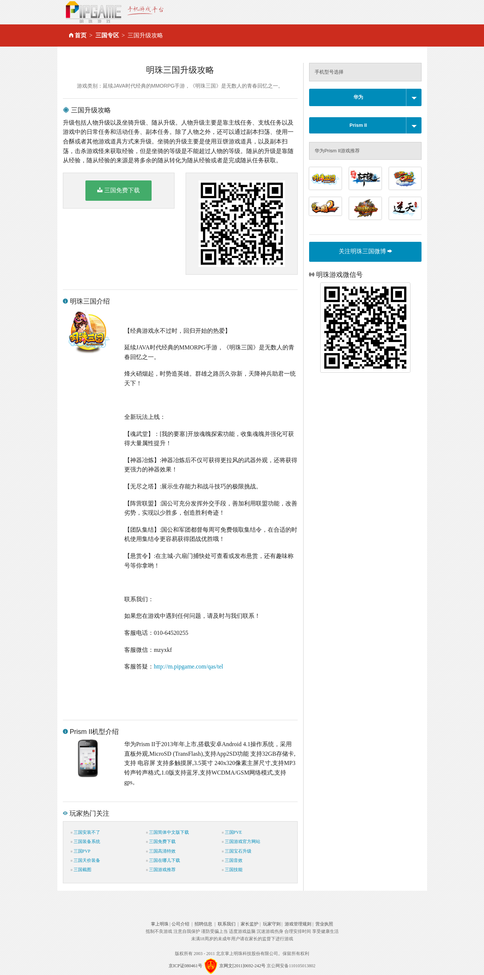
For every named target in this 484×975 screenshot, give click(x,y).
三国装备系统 (85, 841)
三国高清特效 (161, 851)
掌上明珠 (160, 924)
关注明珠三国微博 (365, 251)
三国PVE (232, 832)
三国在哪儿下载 (163, 860)
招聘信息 (203, 924)
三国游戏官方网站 (241, 841)
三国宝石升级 (236, 851)
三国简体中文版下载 (167, 832)
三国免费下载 (118, 190)
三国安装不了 (85, 832)
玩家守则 (272, 924)
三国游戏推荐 (161, 869)
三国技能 (232, 869)
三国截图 (81, 869)
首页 (81, 35)
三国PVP (81, 851)
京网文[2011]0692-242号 (242, 965)
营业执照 (324, 924)
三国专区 (107, 35)
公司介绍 (180, 924)
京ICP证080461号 (185, 965)
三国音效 (232, 860)
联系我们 (227, 924)
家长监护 (249, 924)
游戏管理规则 (298, 924)
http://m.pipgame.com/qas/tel (188, 666)
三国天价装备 (85, 860)
